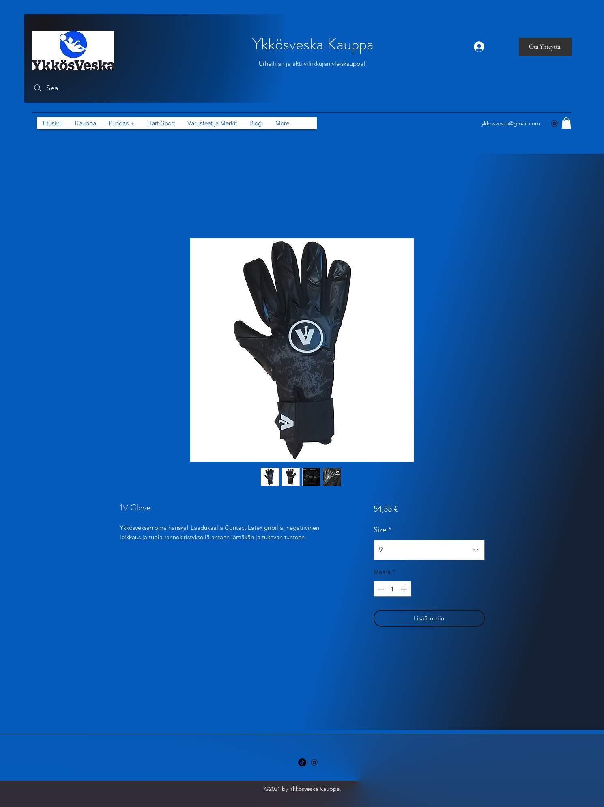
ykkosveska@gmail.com (510, 123)
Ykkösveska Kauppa (313, 44)
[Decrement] (380, 588)
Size (382, 529)
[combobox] (429, 550)
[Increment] (404, 588)
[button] (212, 123)
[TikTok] (302, 762)
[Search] (49, 88)
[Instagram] (554, 123)
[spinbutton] (392, 588)
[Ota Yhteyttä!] (545, 47)
